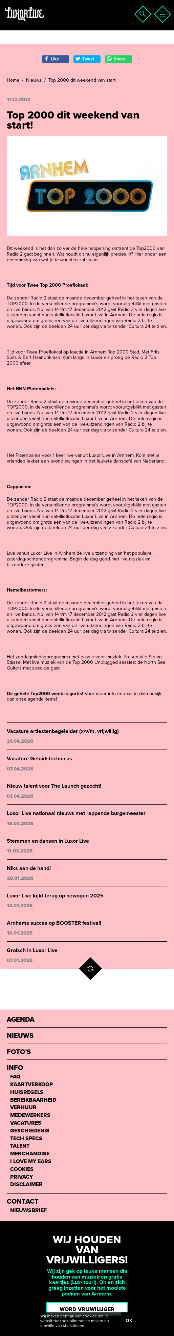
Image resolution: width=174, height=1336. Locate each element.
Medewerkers (30, 1115)
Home (13, 80)
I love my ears (30, 1161)
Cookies (22, 1169)
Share (116, 59)
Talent (19, 1146)
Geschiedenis (29, 1131)
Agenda (21, 1020)
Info (15, 1068)
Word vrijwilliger (87, 1309)
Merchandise (29, 1154)
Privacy (21, 1177)
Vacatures (25, 1123)
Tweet (84, 59)
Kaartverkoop (31, 1085)
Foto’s (19, 1052)
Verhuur (23, 1107)
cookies (90, 1316)
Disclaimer (26, 1184)
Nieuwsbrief (28, 1210)
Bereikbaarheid (33, 1100)
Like (51, 59)
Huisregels (26, 1092)
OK (129, 1321)
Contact (23, 1202)
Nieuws (34, 80)
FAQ (15, 1077)
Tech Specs (26, 1139)
